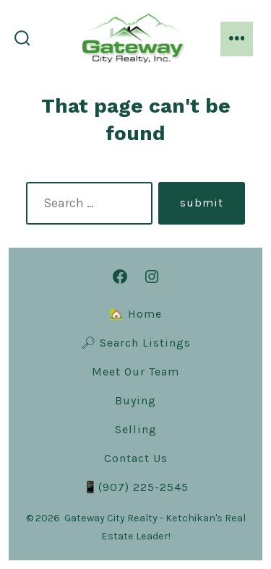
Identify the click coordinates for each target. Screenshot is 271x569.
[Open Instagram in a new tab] (151, 276)
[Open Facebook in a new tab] (120, 276)
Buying (135, 400)
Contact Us (136, 458)
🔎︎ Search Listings (136, 342)
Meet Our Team (135, 371)
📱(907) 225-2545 (136, 487)
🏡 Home (135, 314)
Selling (136, 429)
